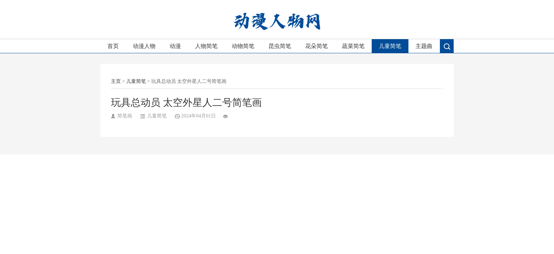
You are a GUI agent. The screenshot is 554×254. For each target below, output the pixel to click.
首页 (113, 46)
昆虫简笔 (280, 46)
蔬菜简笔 (353, 46)
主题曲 (424, 46)
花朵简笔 (316, 46)
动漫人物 (144, 46)
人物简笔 (206, 46)
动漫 (175, 46)
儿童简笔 (390, 46)
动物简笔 (243, 46)
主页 (116, 81)
